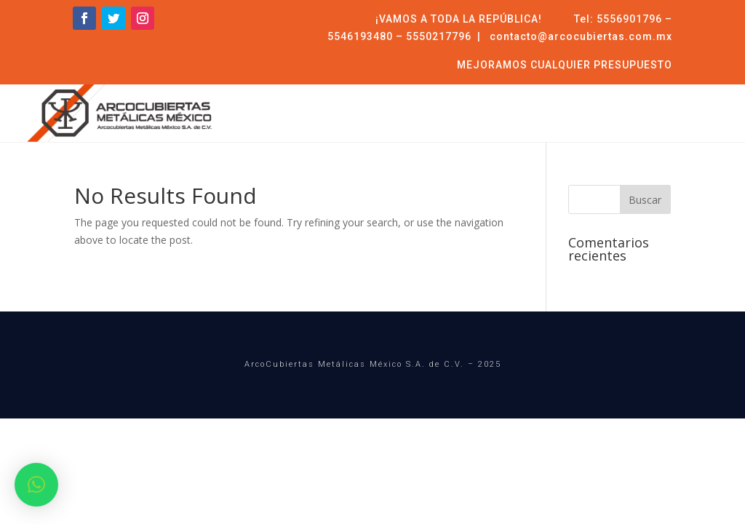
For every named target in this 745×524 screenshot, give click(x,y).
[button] (36, 485)
